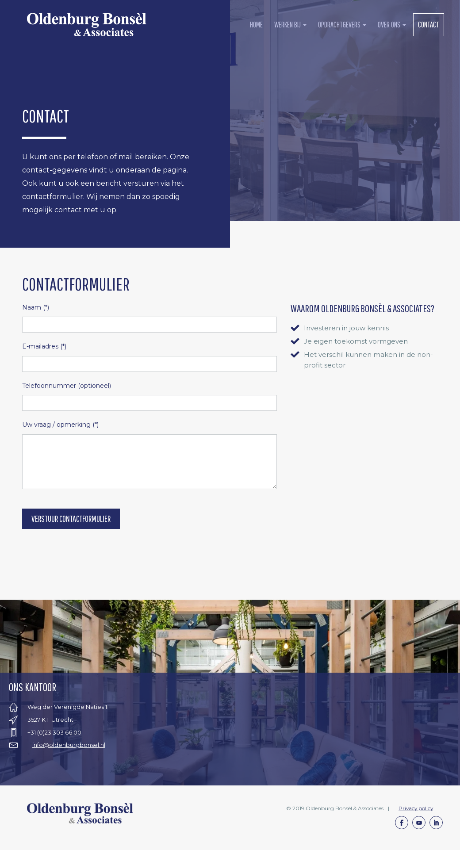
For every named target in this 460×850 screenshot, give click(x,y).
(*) (35, 307)
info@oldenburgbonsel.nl (68, 744)
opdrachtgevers (342, 24)
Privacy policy (416, 808)
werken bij (290, 24)
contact (428, 24)
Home (256, 24)
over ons (392, 24)
